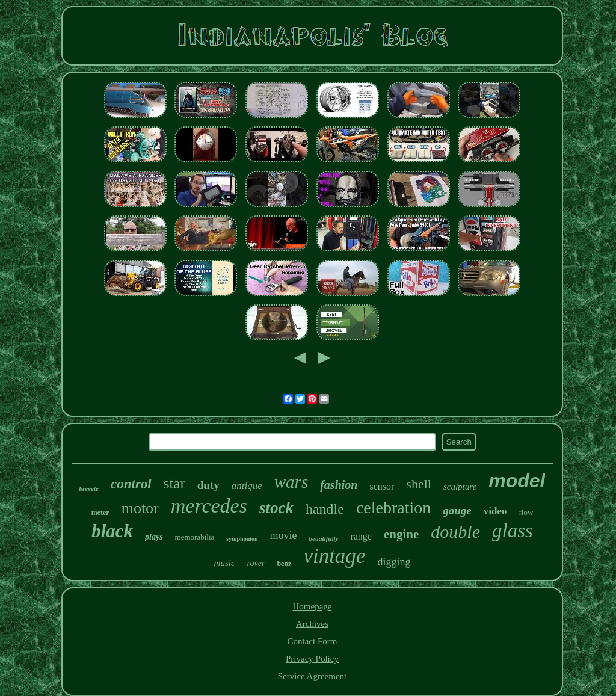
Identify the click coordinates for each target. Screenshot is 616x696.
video (495, 511)
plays (154, 536)
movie (283, 535)
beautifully (324, 538)
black (112, 530)
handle (325, 509)
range (361, 536)
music (224, 563)
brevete (89, 488)
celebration (393, 507)
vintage (334, 556)
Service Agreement (312, 676)
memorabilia (195, 536)
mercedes (209, 505)
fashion (338, 484)
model (516, 480)
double (455, 531)
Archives (312, 624)
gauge (457, 510)
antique (247, 485)
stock (276, 508)
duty (208, 485)
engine (401, 534)
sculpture (459, 486)
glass (512, 530)
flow (526, 512)
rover (256, 563)
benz (284, 563)
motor (140, 508)
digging (393, 562)
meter (100, 512)
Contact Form (312, 641)
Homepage (312, 606)
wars (291, 481)
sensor (381, 486)
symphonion (241, 538)
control (131, 483)
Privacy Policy (312, 659)
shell (418, 483)
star (174, 483)
